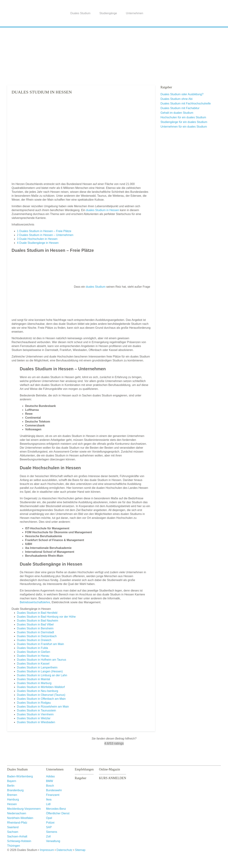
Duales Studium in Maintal (33, 679)
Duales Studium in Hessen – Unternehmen (45, 234)
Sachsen (12, 831)
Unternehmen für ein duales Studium (183, 126)
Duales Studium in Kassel (33, 663)
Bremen (12, 794)
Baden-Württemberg (20, 776)
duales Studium (95, 286)
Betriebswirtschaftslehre (35, 602)
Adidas (50, 776)
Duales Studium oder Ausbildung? (181, 94)
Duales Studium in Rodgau (34, 702)
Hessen (12, 804)
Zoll (48, 836)
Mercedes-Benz (56, 808)
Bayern (11, 781)
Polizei (50, 822)
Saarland (13, 827)
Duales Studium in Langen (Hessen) (40, 671)
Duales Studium (80, 13)
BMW (49, 781)
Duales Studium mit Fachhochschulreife (185, 103)
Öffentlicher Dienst (57, 813)
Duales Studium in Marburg (34, 683)
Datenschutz (64, 849)
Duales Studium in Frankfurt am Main (40, 644)
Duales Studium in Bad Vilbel (35, 624)
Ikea (48, 799)
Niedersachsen (16, 813)
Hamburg (13, 799)
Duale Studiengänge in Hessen (38, 242)
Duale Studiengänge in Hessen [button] (31, 608)
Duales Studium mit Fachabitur (180, 108)
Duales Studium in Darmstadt (35, 632)
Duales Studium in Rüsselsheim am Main (43, 706)
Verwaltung (53, 841)
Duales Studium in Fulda (32, 647)
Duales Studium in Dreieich (34, 640)
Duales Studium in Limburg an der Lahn (42, 675)
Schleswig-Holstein (19, 841)
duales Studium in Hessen (102, 210)
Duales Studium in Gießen (33, 651)
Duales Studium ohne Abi (176, 98)
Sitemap (80, 849)
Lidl (48, 804)
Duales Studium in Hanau (33, 655)
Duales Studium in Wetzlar (33, 718)
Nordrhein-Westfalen (20, 817)
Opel (49, 817)
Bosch (50, 785)
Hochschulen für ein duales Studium (183, 117)
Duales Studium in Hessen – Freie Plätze (44, 231)
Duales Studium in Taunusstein (36, 710)
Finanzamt (52, 794)
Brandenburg (15, 790)
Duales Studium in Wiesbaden (36, 722)
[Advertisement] (114, 55)
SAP (49, 827)
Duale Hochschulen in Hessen (37, 238)
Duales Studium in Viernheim (35, 714)
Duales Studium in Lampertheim (37, 667)
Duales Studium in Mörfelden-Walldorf (41, 687)
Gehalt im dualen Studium (176, 112)
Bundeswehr (54, 790)
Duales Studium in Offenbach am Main (41, 698)
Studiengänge (108, 13)
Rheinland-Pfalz (17, 822)
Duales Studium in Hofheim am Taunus (41, 659)
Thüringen (13, 845)
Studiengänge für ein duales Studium (183, 121)
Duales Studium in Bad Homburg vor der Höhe (46, 616)
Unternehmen (134, 13)
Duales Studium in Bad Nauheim (37, 620)
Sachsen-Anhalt (17, 836)
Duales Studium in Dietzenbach (37, 636)
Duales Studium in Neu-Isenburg (37, 690)
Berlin (10, 785)
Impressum (47, 849)
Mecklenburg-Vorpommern (24, 808)
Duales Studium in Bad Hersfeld (37, 612)
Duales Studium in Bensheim (35, 628)
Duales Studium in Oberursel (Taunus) (41, 694)
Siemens (51, 831)
